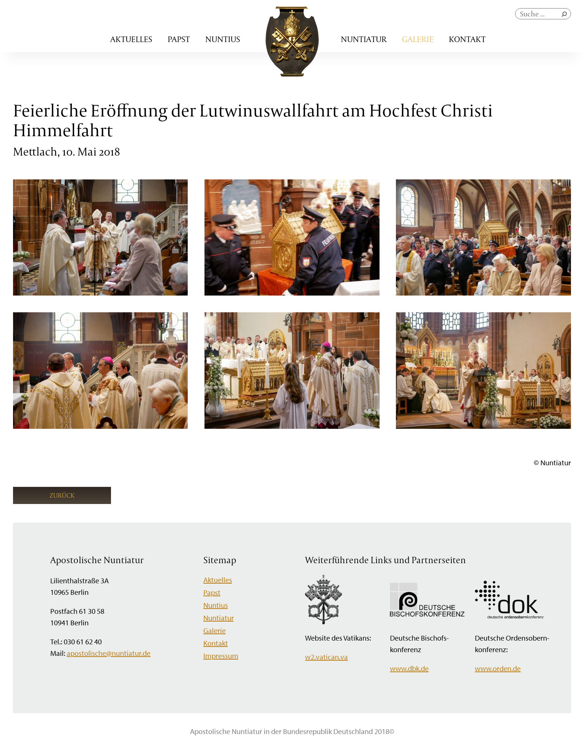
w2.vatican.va (326, 656)
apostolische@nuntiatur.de (108, 653)
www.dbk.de (409, 668)
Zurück (62, 495)
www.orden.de (498, 668)
